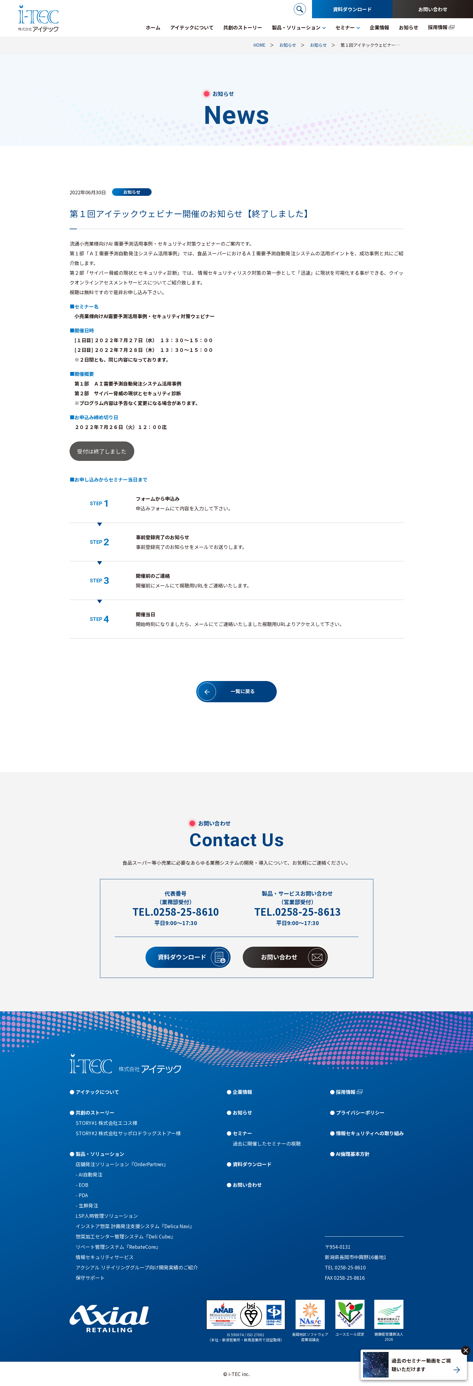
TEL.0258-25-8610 (175, 911)
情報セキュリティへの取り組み (370, 1133)
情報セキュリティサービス (105, 1257)
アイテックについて (97, 1091)
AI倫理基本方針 (353, 1153)
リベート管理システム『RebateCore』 (118, 1246)
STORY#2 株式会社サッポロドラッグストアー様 (128, 1133)
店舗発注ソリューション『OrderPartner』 (122, 1164)
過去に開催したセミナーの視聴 (267, 1143)
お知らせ (242, 1112)
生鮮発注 (88, 1205)
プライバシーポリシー (360, 1112)
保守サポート (90, 1277)
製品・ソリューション (100, 1153)
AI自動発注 (90, 1174)
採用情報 (345, 1091)
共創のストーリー (95, 1112)
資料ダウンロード (352, 9)
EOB (83, 1184)
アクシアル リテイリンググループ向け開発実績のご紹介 (137, 1267)
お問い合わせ (432, 9)
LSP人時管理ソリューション (107, 1215)
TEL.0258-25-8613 (297, 911)
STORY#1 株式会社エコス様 (106, 1122)
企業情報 (242, 1091)
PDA (83, 1195)
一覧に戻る (226, 692)
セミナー (242, 1133)
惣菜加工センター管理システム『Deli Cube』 (126, 1236)
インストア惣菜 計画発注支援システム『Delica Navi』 (135, 1226)
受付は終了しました (101, 451)
